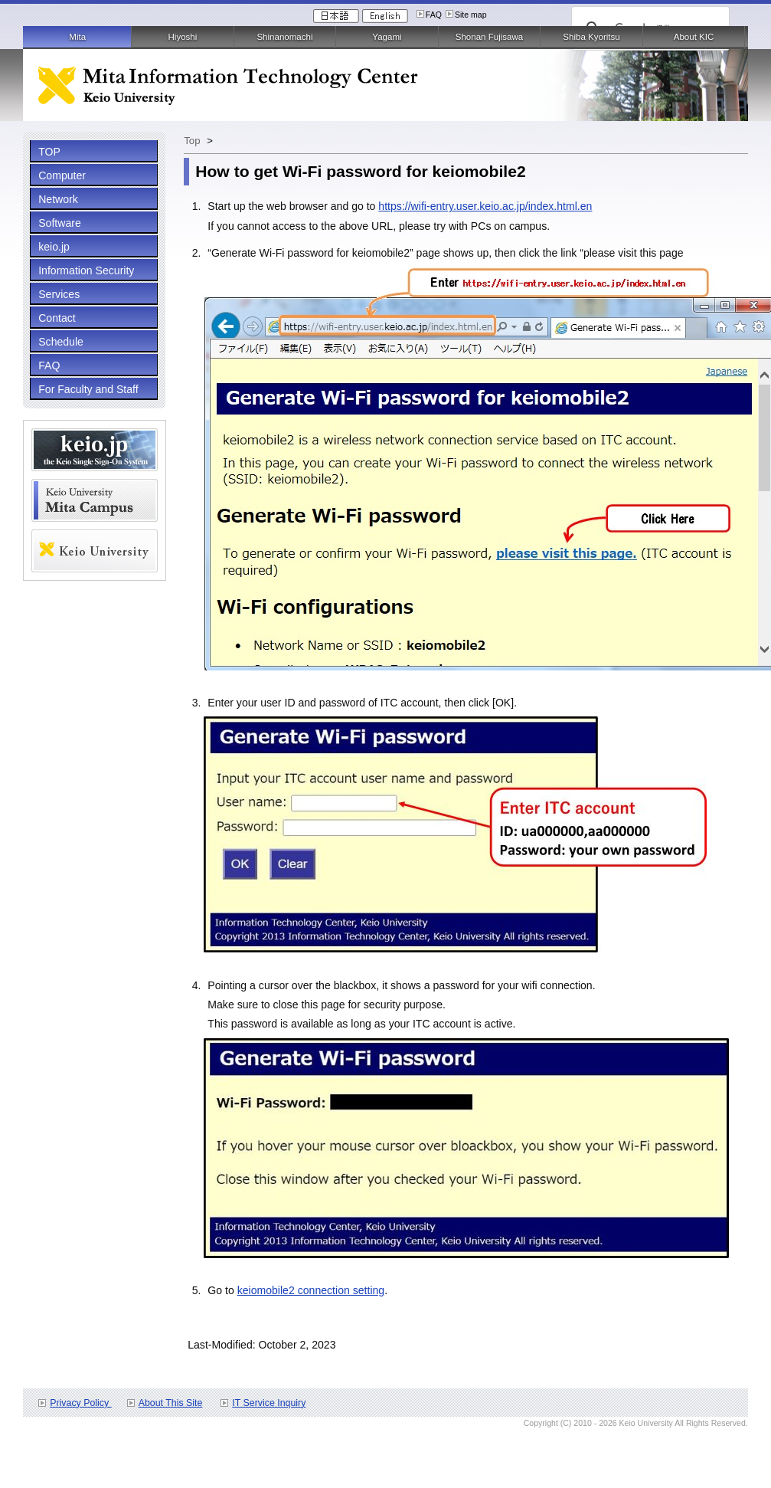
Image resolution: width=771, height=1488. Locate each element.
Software (59, 223)
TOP (49, 152)
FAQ (434, 14)
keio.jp (54, 247)
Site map (471, 14)
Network (58, 199)
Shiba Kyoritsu (591, 36)
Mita (77, 36)
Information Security (86, 270)
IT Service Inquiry (268, 1403)
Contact (57, 318)
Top (192, 140)
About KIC (694, 36)
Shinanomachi (284, 36)
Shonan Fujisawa (489, 36)
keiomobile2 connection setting (311, 1290)
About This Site (171, 1403)
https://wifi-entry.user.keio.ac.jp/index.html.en (485, 206)
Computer (62, 175)
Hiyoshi (183, 36)
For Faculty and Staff (88, 389)
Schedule (60, 342)
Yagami (386, 36)
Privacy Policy (80, 1403)
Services (59, 294)
